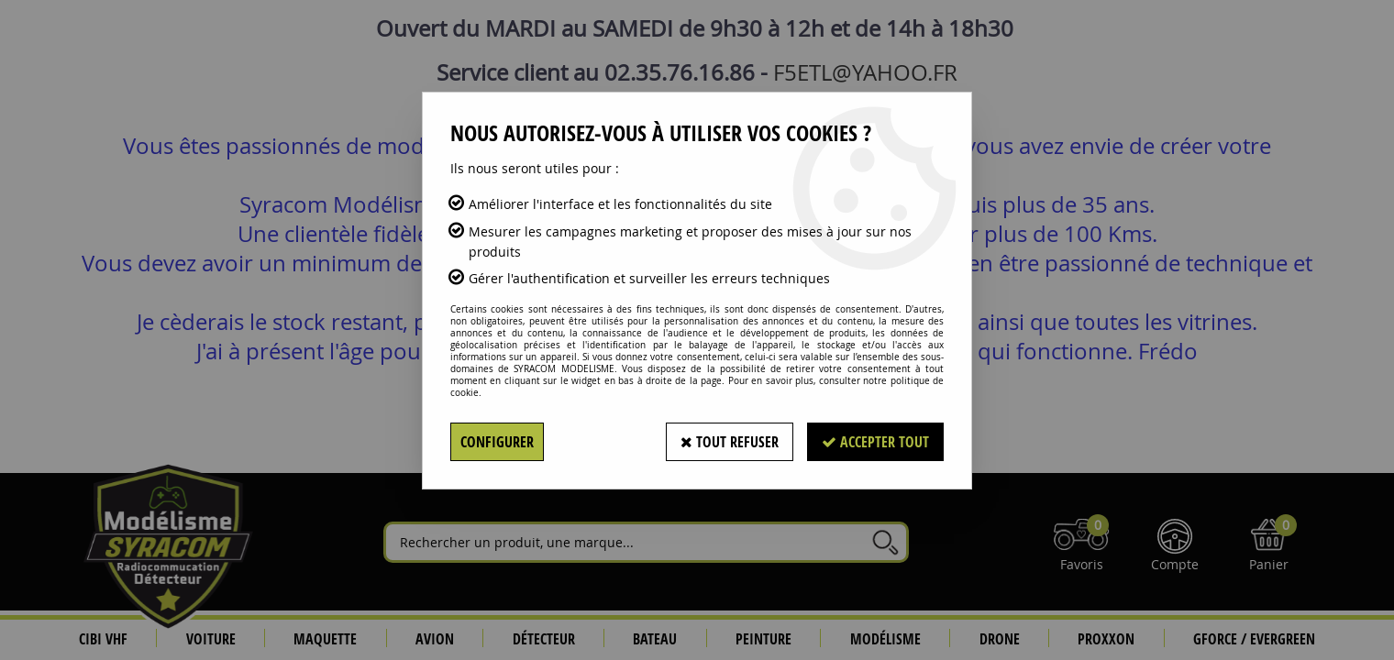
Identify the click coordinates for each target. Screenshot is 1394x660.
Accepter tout (875, 442)
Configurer (497, 442)
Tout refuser (729, 442)
